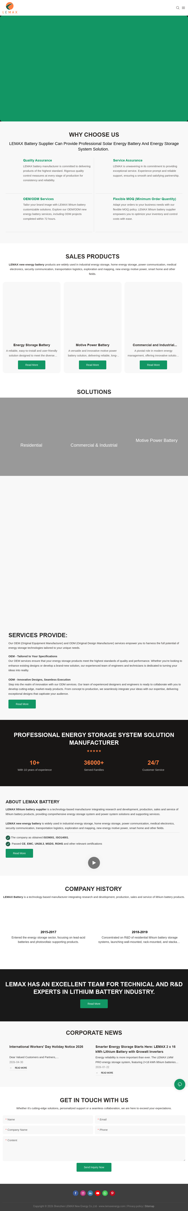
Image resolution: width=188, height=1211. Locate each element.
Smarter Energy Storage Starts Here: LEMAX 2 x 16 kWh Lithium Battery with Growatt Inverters (135, 1049)
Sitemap (149, 1206)
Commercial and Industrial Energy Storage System (153, 345)
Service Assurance (127, 160)
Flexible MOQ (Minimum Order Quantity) (144, 199)
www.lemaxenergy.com (112, 1206)
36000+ (94, 762)
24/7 (153, 762)
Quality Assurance (37, 160)
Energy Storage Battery (31, 345)
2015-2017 (48, 932)
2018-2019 (140, 932)
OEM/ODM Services (38, 199)
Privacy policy (135, 1206)
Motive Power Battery (92, 345)
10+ (35, 762)
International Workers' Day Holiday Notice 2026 (46, 1047)
